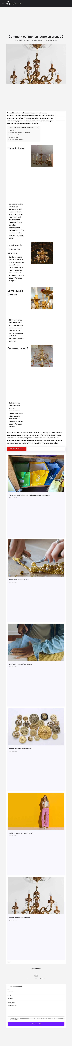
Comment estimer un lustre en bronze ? (19, 917)
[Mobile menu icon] (3, 3)
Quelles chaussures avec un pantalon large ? (21, 833)
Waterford (12, 336)
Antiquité (18, 40)
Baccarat (18, 333)
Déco (34, 40)
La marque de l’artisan (16, 135)
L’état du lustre (13, 130)
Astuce (27, 40)
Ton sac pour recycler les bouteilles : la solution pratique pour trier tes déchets (29, 495)
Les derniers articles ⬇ (16, 139)
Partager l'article (51, 40)
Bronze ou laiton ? (14, 137)
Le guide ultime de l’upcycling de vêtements (20, 664)
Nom (9, 989)
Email (9, 996)
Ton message (11, 1002)
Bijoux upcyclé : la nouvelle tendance (19, 579)
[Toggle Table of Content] (37, 128)
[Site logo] (14, 3)
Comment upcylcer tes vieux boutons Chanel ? (21, 748)
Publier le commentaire (36, 1023)
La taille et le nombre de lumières (19, 132)
